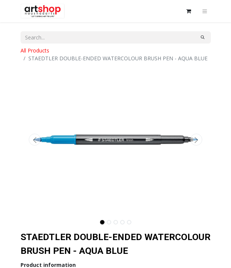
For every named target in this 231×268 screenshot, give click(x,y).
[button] (35, 139)
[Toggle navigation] (205, 11)
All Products (35, 50)
